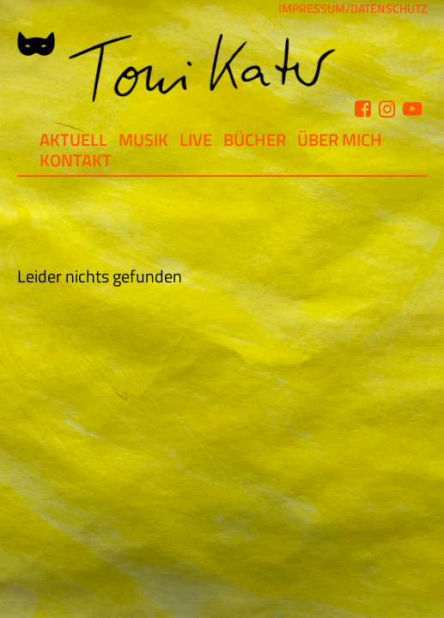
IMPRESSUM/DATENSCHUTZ (352, 8)
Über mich (339, 139)
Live (195, 139)
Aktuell (73, 139)
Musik (143, 139)
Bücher (254, 139)
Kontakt (76, 160)
